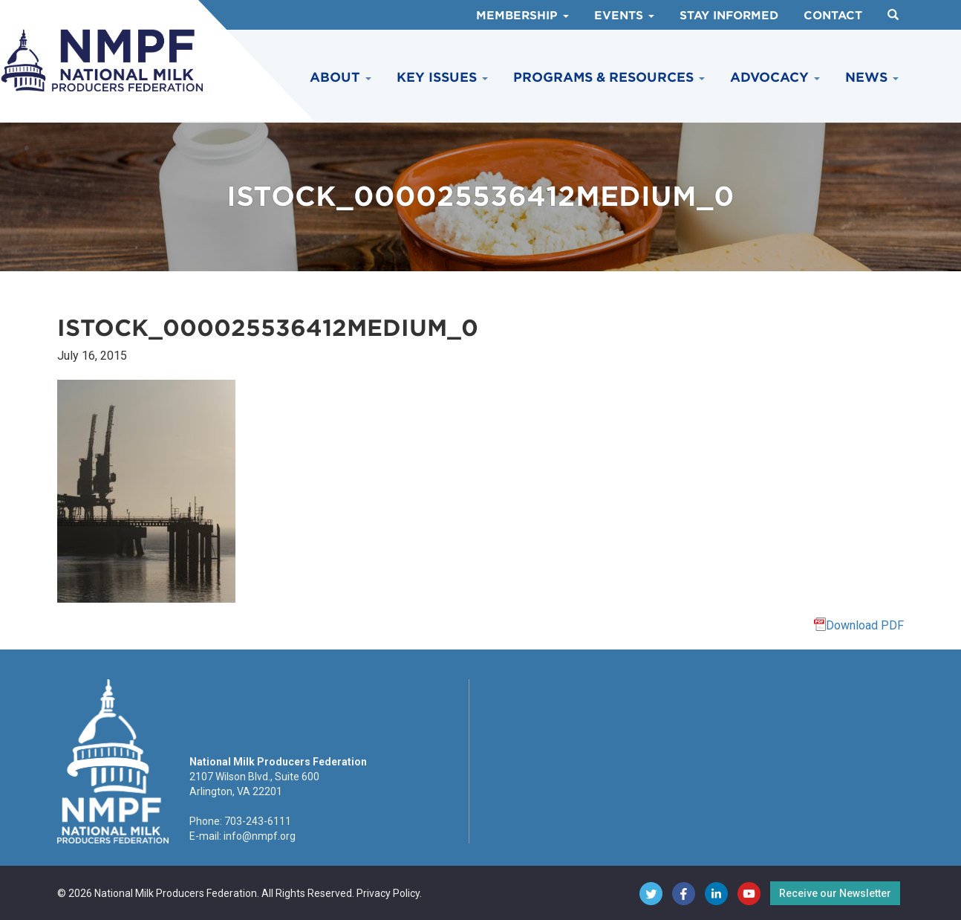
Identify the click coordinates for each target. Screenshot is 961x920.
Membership (522, 15)
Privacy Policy (388, 893)
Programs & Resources (609, 77)
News (872, 77)
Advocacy (775, 77)
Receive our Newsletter (835, 893)
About (340, 77)
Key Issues (442, 77)
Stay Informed (729, 15)
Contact (833, 15)
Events (624, 15)
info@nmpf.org (260, 836)
